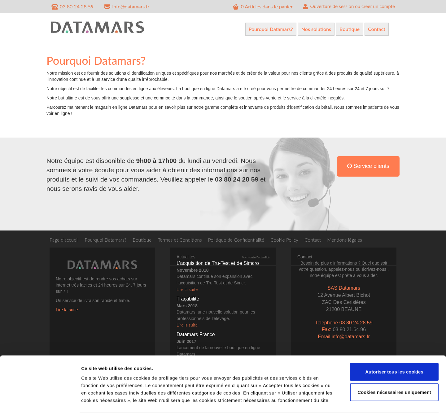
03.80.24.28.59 (356, 324)
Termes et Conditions (183, 240)
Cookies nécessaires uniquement (394, 371)
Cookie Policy (290, 240)
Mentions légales (352, 240)
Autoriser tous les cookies (394, 351)
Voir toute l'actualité (255, 259)
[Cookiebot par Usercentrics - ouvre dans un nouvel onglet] (40, 405)
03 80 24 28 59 (72, 6)
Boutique (349, 29)
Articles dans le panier (256, 6)
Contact (376, 29)
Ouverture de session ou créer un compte (345, 6)
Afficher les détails (341, 404)
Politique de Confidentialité (241, 240)
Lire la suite (67, 311)
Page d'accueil (64, 240)
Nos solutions (316, 29)
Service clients (368, 171)
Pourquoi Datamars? (271, 29)
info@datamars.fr (126, 6)
